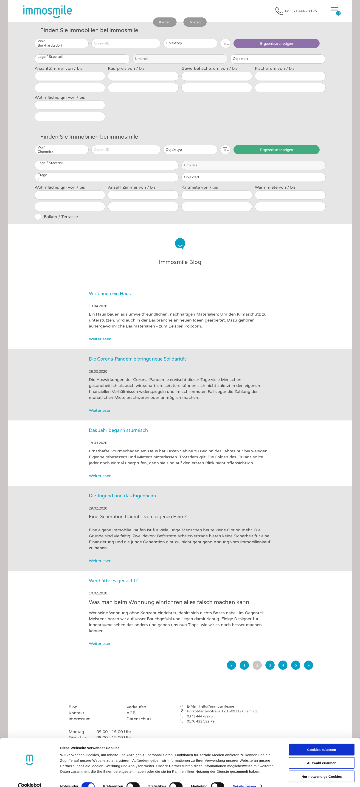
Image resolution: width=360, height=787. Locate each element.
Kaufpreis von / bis (126, 68)
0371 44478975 (200, 716)
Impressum (80, 718)
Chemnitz (61, 152)
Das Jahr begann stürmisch (118, 430)
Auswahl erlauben (321, 755)
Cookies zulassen (321, 741)
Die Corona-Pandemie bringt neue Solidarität (137, 359)
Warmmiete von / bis (275, 187)
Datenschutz (139, 718)
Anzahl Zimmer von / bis (58, 68)
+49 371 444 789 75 (300, 11)
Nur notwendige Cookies (321, 768)
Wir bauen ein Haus (110, 294)
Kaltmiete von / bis (199, 187)
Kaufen (165, 22)
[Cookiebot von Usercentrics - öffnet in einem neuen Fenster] (30, 778)
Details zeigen (244, 778)
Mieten (195, 22)
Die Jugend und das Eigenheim (122, 496)
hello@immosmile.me (216, 706)
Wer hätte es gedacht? (113, 581)
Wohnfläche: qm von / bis (60, 97)
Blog (73, 706)
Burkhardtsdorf (61, 45)
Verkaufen (136, 706)
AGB (131, 712)
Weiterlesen (106, 339)
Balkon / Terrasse (61, 216)
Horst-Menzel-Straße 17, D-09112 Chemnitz (222, 711)
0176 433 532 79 (200, 721)
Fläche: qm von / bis (275, 68)
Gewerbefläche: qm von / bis (209, 68)
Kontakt (76, 712)
